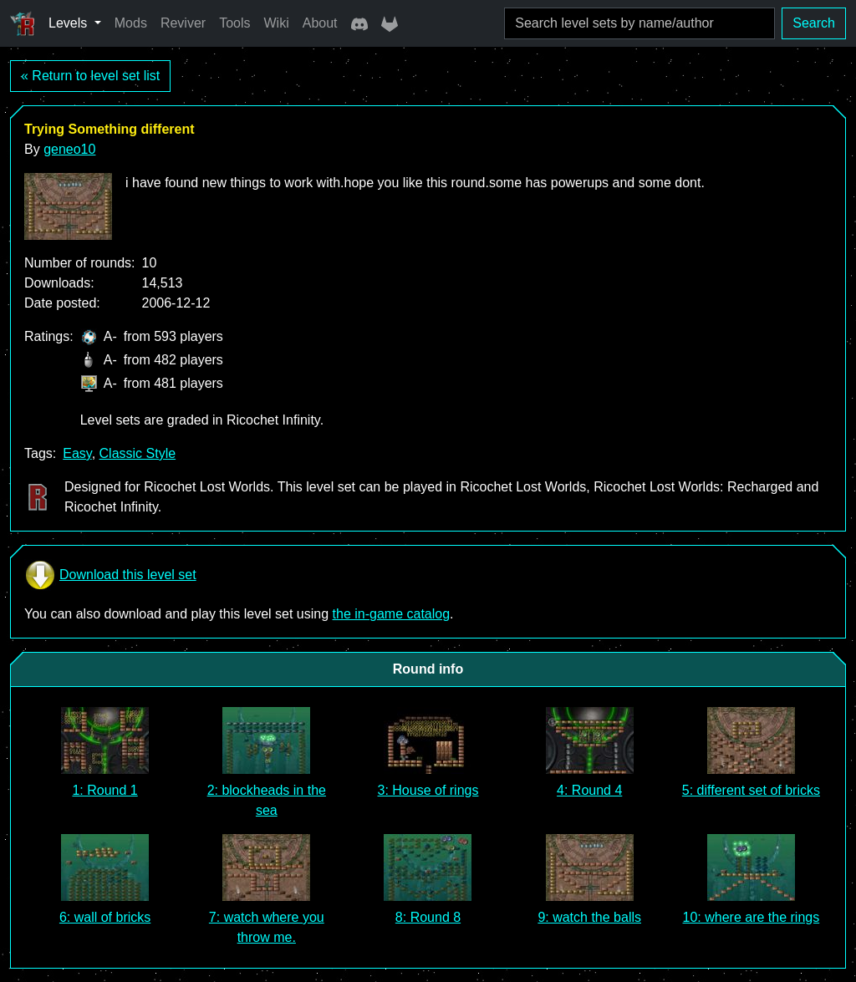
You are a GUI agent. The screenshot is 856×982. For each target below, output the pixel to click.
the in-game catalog (392, 614)
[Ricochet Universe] (22, 23)
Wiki (276, 23)
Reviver (183, 23)
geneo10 (69, 149)
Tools (234, 23)
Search (813, 23)
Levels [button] (69, 23)
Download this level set (110, 575)
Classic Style (137, 453)
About (320, 23)
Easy (77, 453)
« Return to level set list (90, 76)
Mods (131, 23)
